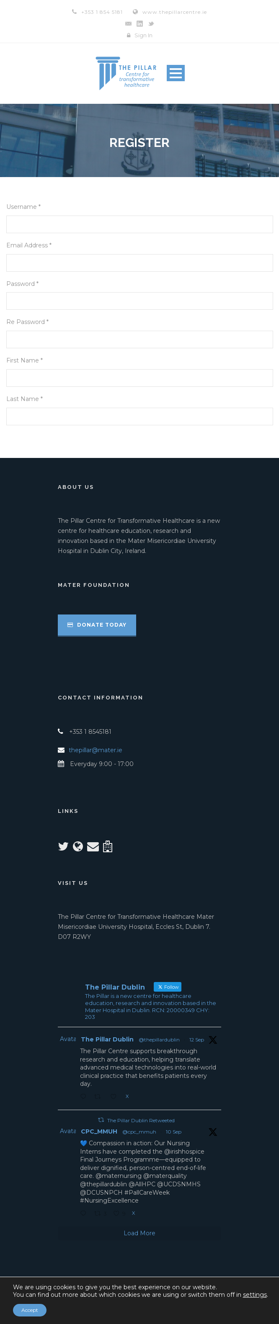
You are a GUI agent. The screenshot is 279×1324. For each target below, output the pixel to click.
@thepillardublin (159, 1039)
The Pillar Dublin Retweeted (141, 1120)
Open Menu (176, 73)
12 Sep (196, 1039)
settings (255, 1294)
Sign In (143, 35)
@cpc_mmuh (139, 1132)
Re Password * (27, 322)
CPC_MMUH (99, 1131)
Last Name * (24, 399)
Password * (22, 284)
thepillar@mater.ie (95, 750)
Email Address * (29, 245)
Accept (29, 1310)
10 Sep (173, 1132)
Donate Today (97, 625)
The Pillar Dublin (107, 1039)
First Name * (24, 360)
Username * (23, 207)
